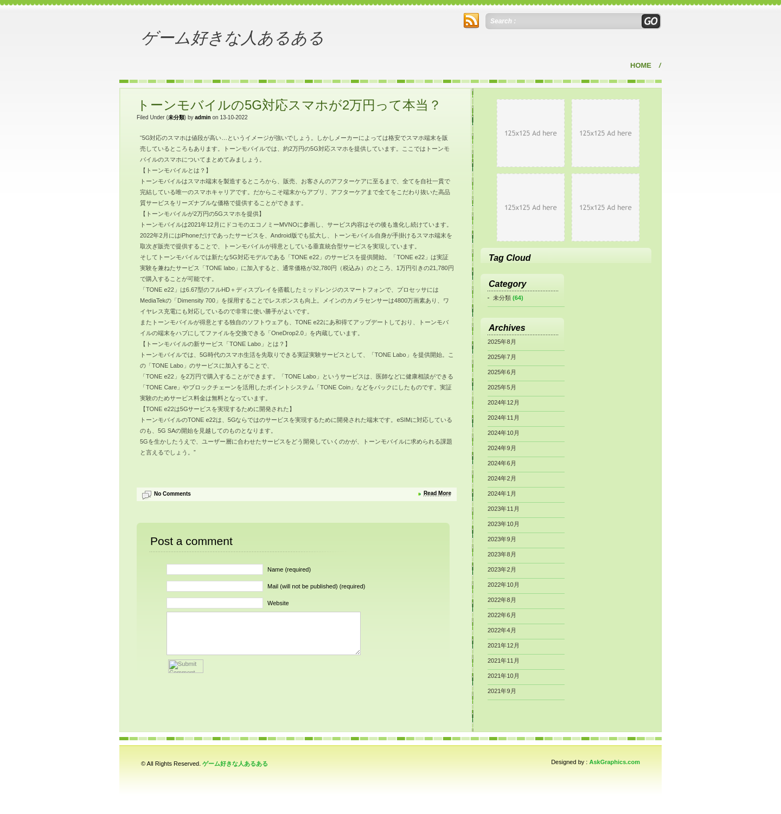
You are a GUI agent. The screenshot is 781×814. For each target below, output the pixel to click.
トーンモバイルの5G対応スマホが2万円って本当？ (289, 105)
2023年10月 (504, 524)
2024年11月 (504, 417)
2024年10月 (504, 433)
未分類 (176, 117)
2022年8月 (502, 600)
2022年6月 (502, 615)
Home (640, 65)
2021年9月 (502, 691)
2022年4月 (502, 630)
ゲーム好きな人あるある (232, 38)
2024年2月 (502, 478)
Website (278, 603)
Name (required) (289, 569)
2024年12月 (504, 402)
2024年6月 (502, 463)
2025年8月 (502, 341)
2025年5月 (502, 387)
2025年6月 (502, 372)
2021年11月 (504, 660)
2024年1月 (502, 493)
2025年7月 (502, 357)
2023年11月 (504, 508)
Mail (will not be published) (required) (316, 586)
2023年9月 (502, 539)
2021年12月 (504, 645)
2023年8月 (502, 554)
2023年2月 (502, 569)
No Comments (172, 494)
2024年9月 (502, 448)
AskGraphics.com (614, 762)
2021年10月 (504, 675)
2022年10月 (504, 584)
